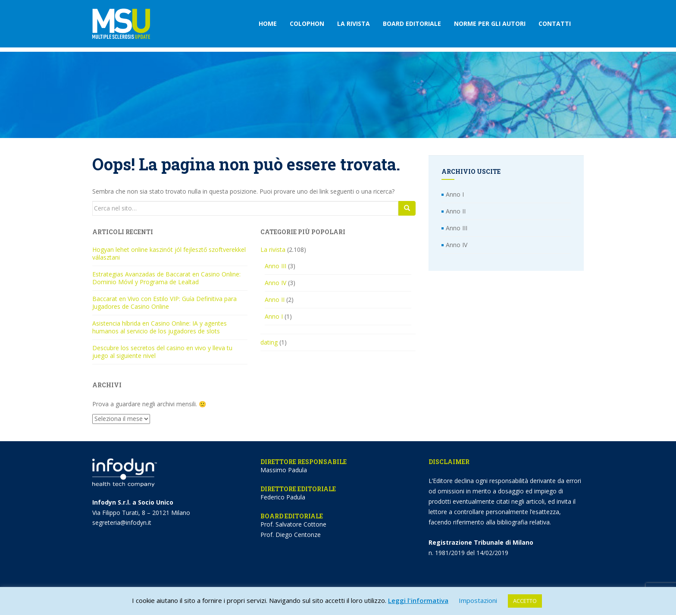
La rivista (353, 23)
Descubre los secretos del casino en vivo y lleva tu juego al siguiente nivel (162, 352)
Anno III (275, 266)
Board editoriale (412, 23)
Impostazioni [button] (478, 600)
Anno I (274, 316)
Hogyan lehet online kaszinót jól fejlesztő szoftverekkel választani (169, 253)
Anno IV (275, 283)
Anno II (275, 299)
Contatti (554, 23)
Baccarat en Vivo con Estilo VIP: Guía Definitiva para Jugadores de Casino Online (164, 303)
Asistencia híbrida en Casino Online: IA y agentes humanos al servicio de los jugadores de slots (159, 327)
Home (268, 23)
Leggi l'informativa (418, 600)
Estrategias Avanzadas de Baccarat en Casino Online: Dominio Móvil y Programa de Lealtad (166, 278)
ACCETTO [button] (525, 601)
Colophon (307, 23)
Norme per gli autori (490, 23)
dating (269, 342)
